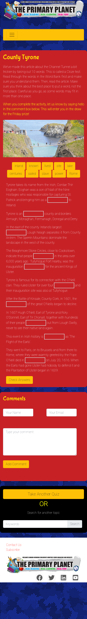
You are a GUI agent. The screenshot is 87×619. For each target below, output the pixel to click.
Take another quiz (43, 494)
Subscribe (13, 550)
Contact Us (13, 545)
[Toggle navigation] (12, 35)
